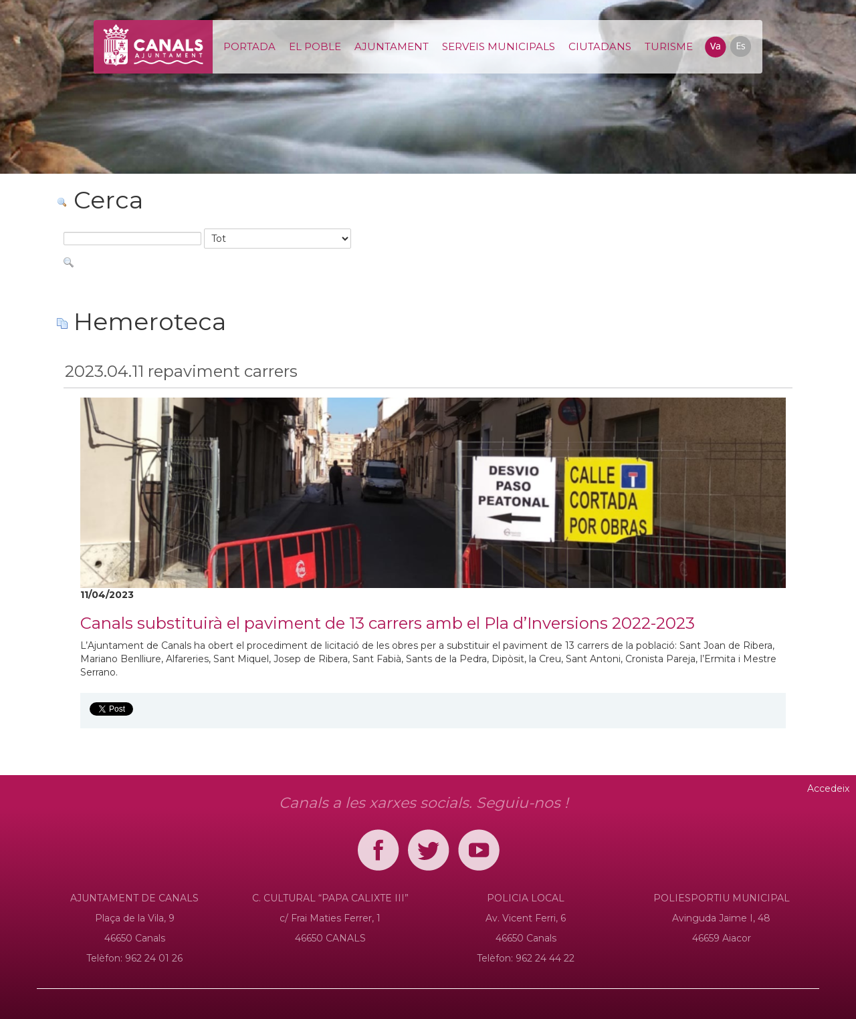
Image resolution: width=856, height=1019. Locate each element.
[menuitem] (249, 46)
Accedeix (828, 788)
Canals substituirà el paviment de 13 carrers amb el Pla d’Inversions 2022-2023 (387, 623)
